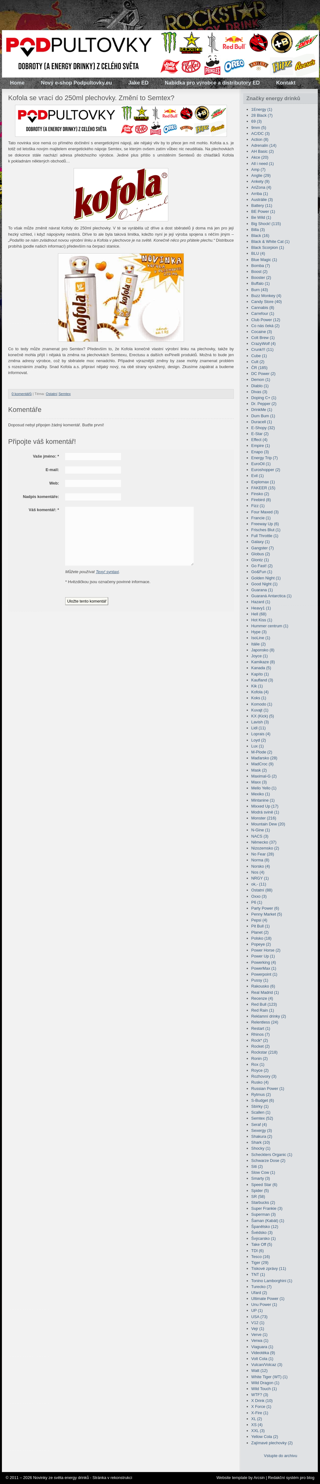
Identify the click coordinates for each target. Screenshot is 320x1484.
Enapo (260, 451)
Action (260, 139)
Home (17, 83)
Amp (258, 169)
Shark (260, 1142)
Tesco (260, 1256)
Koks (258, 698)
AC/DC (260, 133)
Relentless (264, 1022)
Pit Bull (260, 926)
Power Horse (266, 950)
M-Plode (261, 752)
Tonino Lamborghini (271, 1280)
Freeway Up (265, 523)
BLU (258, 253)
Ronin (259, 1058)
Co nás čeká (265, 325)
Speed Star (264, 1184)
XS (257, 1424)
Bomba (260, 265)
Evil (257, 475)
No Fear (262, 854)
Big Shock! (266, 223)
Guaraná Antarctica (271, 595)
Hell (258, 614)
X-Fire (259, 1412)
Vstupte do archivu (280, 1455)
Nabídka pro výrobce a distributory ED (212, 83)
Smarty (260, 1178)
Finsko (260, 493)
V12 (258, 1322)
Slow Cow (263, 1172)
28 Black (262, 115)
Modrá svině (265, 812)
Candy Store (266, 301)
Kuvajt (260, 710)
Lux (257, 746)
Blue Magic (264, 259)
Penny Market (266, 914)
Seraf (259, 1124)
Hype (259, 631)
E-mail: (52, 469)
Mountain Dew (268, 824)
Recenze (262, 998)
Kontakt (286, 83)
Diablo (260, 385)
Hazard (260, 601)
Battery (261, 205)
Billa (258, 229)
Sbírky (260, 1106)
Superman (263, 1214)
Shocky (260, 1148)
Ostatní (51, 394)
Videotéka (263, 1352)
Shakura (261, 1136)
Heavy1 (261, 608)
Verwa (260, 1340)
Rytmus (261, 1094)
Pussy (259, 980)
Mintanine (263, 800)
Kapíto (260, 674)
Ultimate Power (268, 1298)
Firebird (261, 499)
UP (257, 1310)
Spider (260, 1190)
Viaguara (262, 1346)
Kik (257, 686)
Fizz (258, 505)
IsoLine (260, 637)
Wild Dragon (265, 1382)
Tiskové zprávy (268, 1268)
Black (260, 235)
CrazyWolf (263, 343)
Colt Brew (263, 337)
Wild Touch (264, 1388)
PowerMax (263, 968)
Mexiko (260, 794)
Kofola (260, 692)
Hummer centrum (269, 626)
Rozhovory (263, 1076)
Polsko (261, 938)
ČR (259, 367)
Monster (263, 818)
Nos (258, 872)
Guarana (262, 590)
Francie (261, 518)
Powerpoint (264, 974)
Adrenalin (263, 145)
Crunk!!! (262, 349)
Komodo (261, 704)
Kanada (261, 667)
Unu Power (264, 1304)
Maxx (259, 782)
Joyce (259, 656)
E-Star (260, 433)
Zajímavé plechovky (272, 1442)
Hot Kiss (261, 620)
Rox (258, 1064)
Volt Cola (262, 1358)
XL (256, 1418)
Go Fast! (262, 565)
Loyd (258, 740)
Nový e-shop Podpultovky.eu (76, 83)
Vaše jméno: (46, 456)
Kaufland (262, 680)
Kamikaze (263, 662)
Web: (54, 483)
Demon (260, 379)
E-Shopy (263, 427)
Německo (263, 842)
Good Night (264, 584)
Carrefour (262, 313)
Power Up (263, 956)
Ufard (259, 1292)
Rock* (259, 1040)
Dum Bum (263, 415)
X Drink (262, 1400)
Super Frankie (267, 1208)
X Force (261, 1406)
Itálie (258, 644)
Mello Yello (263, 788)
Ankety (260, 181)
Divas (259, 391)
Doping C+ (263, 397)
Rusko (260, 1082)
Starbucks (263, 1202)
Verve (259, 1334)
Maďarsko (264, 758)
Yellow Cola (264, 1436)
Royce (260, 1070)
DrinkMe (261, 409)
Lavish (260, 722)
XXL (258, 1430)
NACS (260, 836)
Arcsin (259, 1477)
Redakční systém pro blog (291, 1477)
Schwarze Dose (268, 1160)
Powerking (263, 962)
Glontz (260, 559)
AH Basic (262, 151)
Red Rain (262, 1010)
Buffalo (260, 283)
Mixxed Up (265, 806)
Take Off (261, 1244)
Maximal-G (264, 776)
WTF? (259, 1394)
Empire (260, 445)
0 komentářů (22, 394)
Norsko (260, 866)
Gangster (262, 548)
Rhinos (260, 1034)
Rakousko (263, 986)
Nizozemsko (265, 848)
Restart (260, 1028)
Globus (260, 554)
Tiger (260, 1262)
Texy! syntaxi (107, 571)
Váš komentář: (44, 509)
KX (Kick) (262, 716)
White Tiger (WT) (269, 1376)
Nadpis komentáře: (41, 496)
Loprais (260, 734)
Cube (259, 355)
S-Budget (262, 1100)
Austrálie (262, 199)
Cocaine (261, 331)
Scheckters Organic (271, 1154)
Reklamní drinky (268, 1016)
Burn (259, 289)
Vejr (257, 1328)
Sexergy (261, 1130)
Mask (259, 770)
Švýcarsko (263, 1238)
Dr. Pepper (263, 403)
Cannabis (262, 307)
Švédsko (262, 1232)
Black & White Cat (270, 241)
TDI (257, 1250)
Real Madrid (265, 992)
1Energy (261, 109)
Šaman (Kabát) (267, 1220)
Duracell (261, 421)
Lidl (258, 728)
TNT (258, 1274)
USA (259, 1316)
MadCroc (262, 764)
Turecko (261, 1286)
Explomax (263, 482)
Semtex (64, 394)
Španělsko (264, 1226)
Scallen (260, 1112)
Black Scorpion (267, 247)
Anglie (261, 175)
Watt (259, 1370)
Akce (260, 157)
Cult (258, 361)
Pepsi (259, 920)
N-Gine (260, 830)
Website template (231, 1477)
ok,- (258, 884)
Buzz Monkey (266, 295)
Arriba (259, 193)
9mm (258, 127)
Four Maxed (265, 512)
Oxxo (259, 896)
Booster (261, 277)
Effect (259, 439)
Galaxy (260, 541)
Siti (257, 1166)
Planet (260, 932)
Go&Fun (261, 571)
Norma (260, 860)
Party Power (265, 908)
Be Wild (261, 217)
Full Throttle (265, 535)
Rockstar (264, 1052)
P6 (256, 902)
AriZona (261, 187)
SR (258, 1196)
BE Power (263, 211)
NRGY (260, 878)
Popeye (261, 944)
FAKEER (263, 487)
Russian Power (267, 1088)
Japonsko (263, 650)
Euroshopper (265, 469)
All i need (262, 163)
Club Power (265, 319)
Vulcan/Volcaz (266, 1364)
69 (256, 121)
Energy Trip (264, 457)
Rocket (260, 1046)
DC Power (263, 373)
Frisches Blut (266, 529)
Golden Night (266, 578)
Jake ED (138, 83)
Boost (259, 271)
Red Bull (264, 1004)
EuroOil (261, 463)
